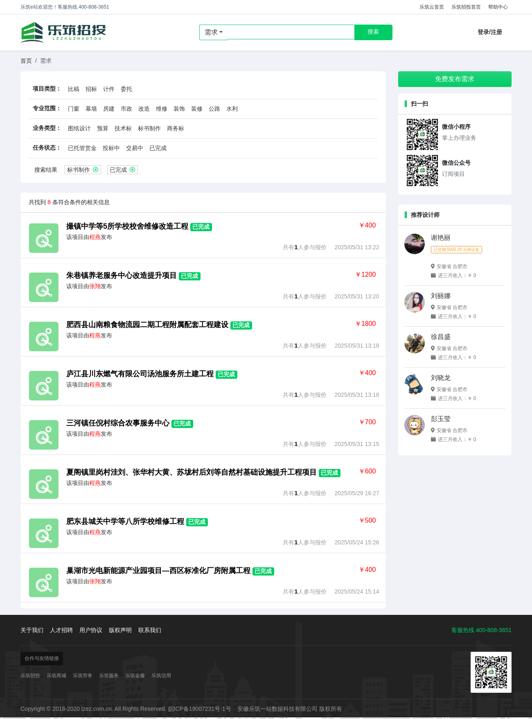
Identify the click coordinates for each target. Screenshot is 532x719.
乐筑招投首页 (466, 7)
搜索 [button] (373, 31)
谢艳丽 (441, 237)
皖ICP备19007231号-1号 (199, 708)
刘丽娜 (441, 295)
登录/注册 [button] (490, 32)
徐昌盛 (441, 336)
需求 (211, 32)
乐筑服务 (109, 675)
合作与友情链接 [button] (42, 658)
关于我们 (31, 630)
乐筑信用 (161, 675)
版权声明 (120, 630)
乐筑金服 (135, 675)
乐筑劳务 (82, 675)
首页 (26, 60)
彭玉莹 (441, 418)
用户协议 (90, 630)
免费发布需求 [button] (454, 78)
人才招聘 (61, 630)
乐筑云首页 (431, 7)
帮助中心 (498, 7)
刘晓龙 (441, 377)
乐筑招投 (63, 32)
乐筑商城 (56, 675)
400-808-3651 (494, 630)
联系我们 (149, 630)
